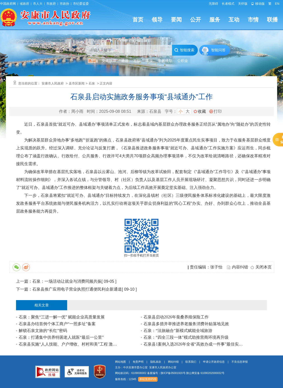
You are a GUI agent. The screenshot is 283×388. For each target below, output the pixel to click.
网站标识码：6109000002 (169, 373)
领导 (157, 19)
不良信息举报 (239, 361)
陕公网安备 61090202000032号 (205, 373)
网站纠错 (173, 361)
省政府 (24, 3)
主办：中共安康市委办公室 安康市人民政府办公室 (145, 367)
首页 (137, 19)
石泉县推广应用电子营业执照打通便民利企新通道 (77, 289)
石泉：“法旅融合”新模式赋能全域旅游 (178, 330)
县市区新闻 (77, 83)
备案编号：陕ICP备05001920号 (166, 373)
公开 (195, 19)
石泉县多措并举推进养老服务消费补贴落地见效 (186, 324)
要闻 (176, 19)
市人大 (37, 3)
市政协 (64, 3)
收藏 (202, 111)
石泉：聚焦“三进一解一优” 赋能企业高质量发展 (62, 317)
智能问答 (218, 50)
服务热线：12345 (125, 379)
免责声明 (138, 361)
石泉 (92, 83)
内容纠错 (240, 267)
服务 (214, 19)
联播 (272, 19)
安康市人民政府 (53, 83)
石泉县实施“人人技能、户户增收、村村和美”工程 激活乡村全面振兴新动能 (69, 344)
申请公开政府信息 (214, 361)
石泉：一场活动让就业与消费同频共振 (66, 281)
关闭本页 (263, 267)
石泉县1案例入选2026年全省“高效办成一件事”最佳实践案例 (194, 344)
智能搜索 (184, 50)
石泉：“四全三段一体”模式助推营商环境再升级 (186, 337)
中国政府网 (8, 3)
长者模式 (228, 3)
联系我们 (190, 361)
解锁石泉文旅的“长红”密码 (43, 330)
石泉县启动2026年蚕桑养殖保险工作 (176, 317)
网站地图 (120, 361)
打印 (215, 111)
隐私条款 (155, 361)
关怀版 (243, 3)
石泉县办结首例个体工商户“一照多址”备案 (57, 324)
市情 (253, 19)
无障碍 (213, 3)
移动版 (258, 3)
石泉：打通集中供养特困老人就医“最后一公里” (61, 337)
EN (277, 3)
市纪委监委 (81, 3)
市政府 (51, 3)
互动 (234, 19)
